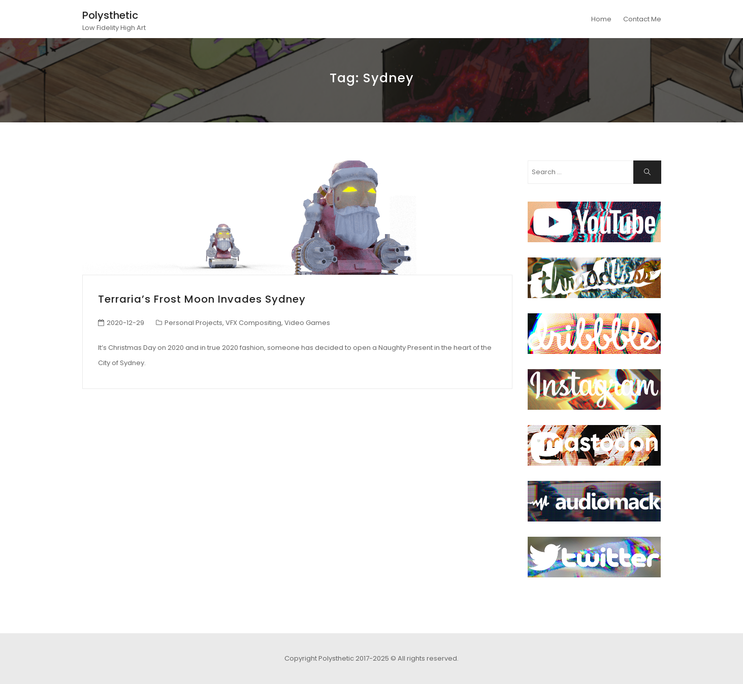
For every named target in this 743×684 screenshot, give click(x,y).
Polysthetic (110, 15)
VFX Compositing (253, 323)
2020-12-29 (125, 323)
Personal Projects (193, 323)
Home (601, 19)
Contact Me (642, 19)
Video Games (307, 323)
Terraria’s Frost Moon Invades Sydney (202, 299)
